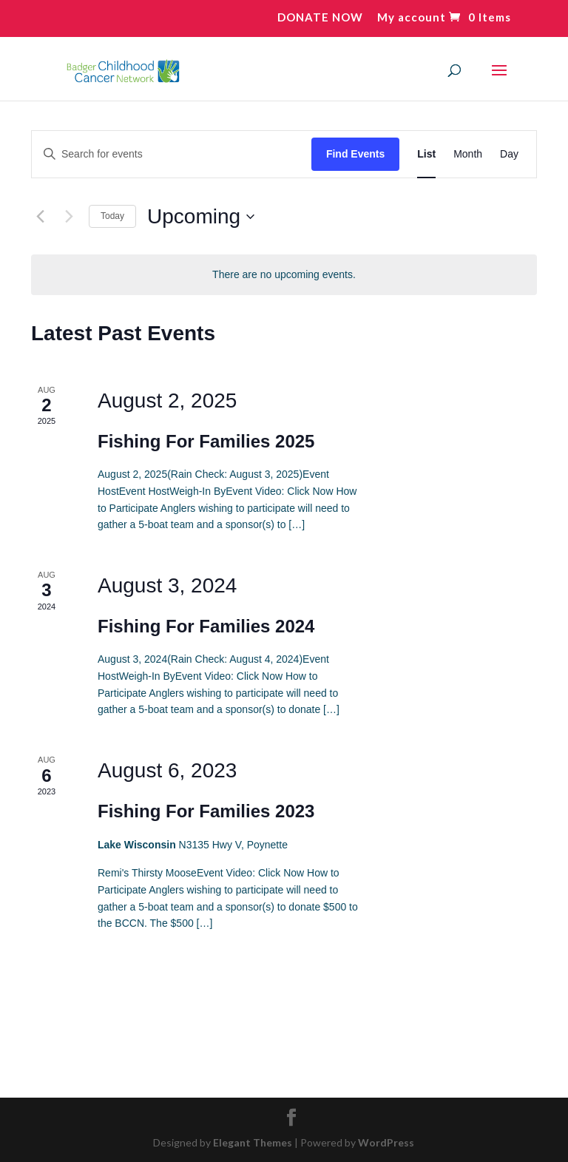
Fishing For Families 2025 (206, 441)
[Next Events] (69, 217)
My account (411, 18)
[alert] (284, 274)
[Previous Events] (40, 217)
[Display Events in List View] (426, 154)
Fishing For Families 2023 (206, 811)
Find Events (355, 154)
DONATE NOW (320, 18)
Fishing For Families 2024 (206, 626)
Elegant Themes (252, 1142)
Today (112, 216)
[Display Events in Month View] (467, 154)
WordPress (386, 1142)
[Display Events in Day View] (509, 154)
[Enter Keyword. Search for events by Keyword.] (171, 154)
